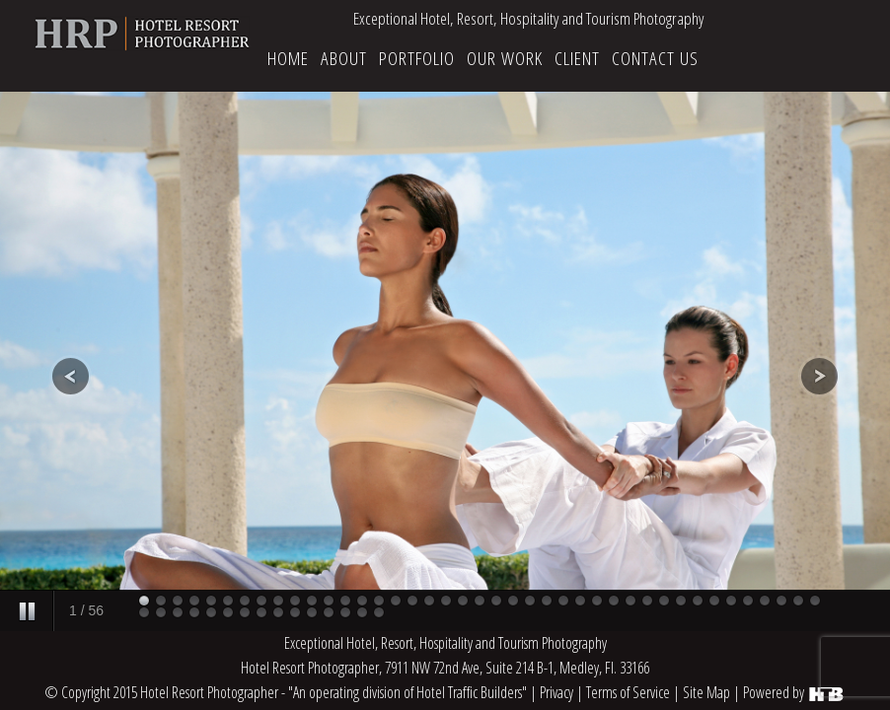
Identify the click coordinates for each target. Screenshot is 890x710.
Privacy (556, 692)
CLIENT (577, 58)
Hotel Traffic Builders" (471, 692)
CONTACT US (655, 58)
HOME (288, 58)
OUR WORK (505, 58)
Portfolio (417, 58)
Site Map (706, 692)
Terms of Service (628, 692)
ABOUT (344, 58)
